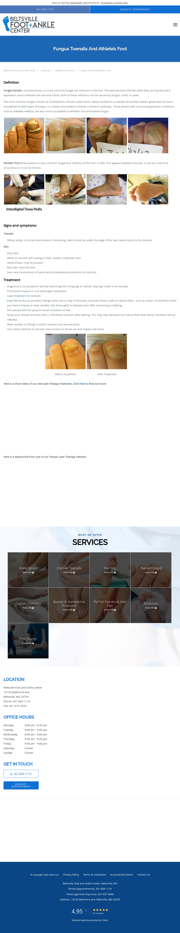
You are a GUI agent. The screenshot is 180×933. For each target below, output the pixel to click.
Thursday (29, 739)
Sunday (29, 752)
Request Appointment (21, 785)
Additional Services (65, 70)
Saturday (29, 748)
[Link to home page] (45, 25)
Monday (29, 725)
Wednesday (29, 734)
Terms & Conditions (94, 874)
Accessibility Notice (121, 874)
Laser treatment (16, 295)
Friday (29, 743)
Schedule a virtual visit (114, 2)
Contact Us (143, 874)
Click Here (79, 383)
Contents (46, 70)
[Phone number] (21, 774)
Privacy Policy (71, 874)
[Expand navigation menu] (175, 24)
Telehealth (76, 2)
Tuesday (29, 729)
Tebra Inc (54, 874)
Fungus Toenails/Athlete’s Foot (95, 70)
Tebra (105, 920)
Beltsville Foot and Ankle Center (20, 70)
